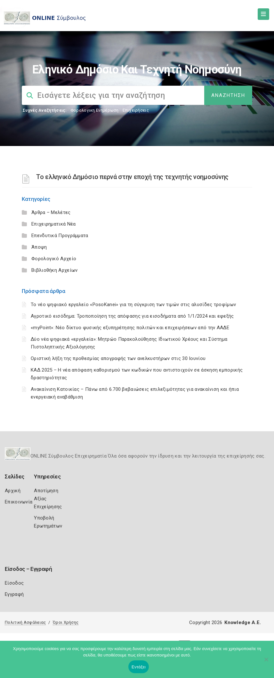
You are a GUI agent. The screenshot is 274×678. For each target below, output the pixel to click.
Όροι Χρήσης (65, 622)
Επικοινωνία (18, 502)
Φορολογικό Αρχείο (53, 259)
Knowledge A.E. (242, 622)
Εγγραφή (14, 594)
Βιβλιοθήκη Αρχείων (54, 270)
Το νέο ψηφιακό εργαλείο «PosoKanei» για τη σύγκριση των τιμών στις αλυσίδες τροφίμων (133, 304)
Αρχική (12, 490)
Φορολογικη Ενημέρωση (94, 110)
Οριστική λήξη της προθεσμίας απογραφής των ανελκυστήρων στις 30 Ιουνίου (118, 358)
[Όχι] (266, 662)
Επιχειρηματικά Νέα (53, 224)
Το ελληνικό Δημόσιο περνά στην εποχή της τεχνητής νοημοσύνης (132, 177)
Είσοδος (14, 583)
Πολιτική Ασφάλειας (25, 622)
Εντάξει (139, 667)
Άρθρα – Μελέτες (51, 212)
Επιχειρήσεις (136, 110)
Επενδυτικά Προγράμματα (59, 235)
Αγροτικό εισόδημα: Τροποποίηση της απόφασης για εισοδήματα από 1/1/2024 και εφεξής (132, 316)
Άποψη (39, 247)
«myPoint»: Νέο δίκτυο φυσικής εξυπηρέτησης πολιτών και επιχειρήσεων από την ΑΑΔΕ (130, 327)
